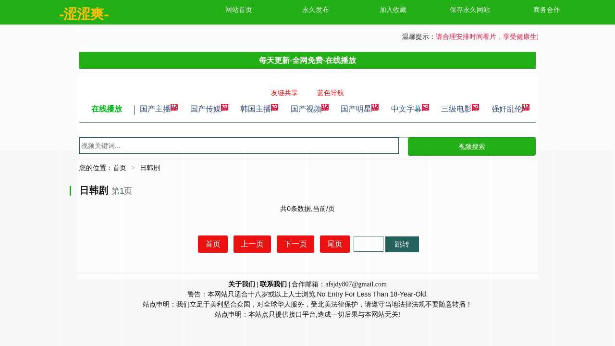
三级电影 (460, 109)
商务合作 (546, 9)
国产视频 (310, 109)
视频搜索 (471, 146)
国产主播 (159, 109)
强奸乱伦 (511, 109)
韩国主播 (259, 109)
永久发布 (315, 9)
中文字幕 (410, 109)
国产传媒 (209, 109)
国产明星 (360, 109)
